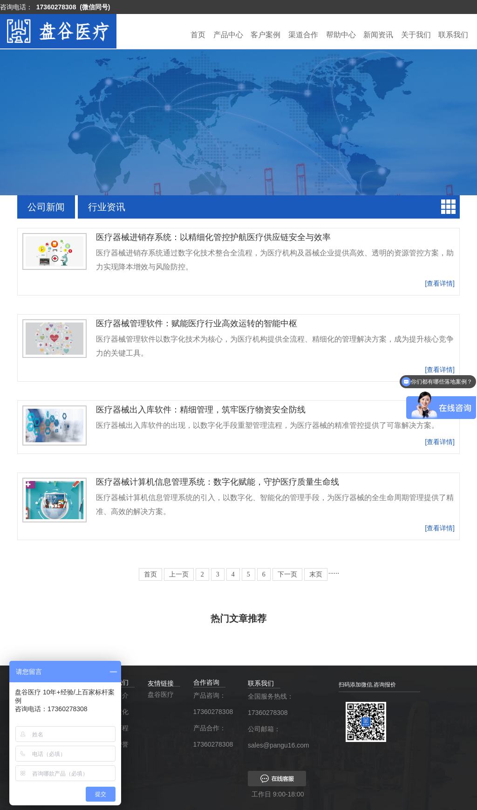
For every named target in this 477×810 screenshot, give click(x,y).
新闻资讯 (378, 35)
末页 (315, 574)
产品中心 (228, 35)
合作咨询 (206, 682)
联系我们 (453, 35)
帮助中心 (341, 35)
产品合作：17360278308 (211, 736)
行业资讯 (106, 207)
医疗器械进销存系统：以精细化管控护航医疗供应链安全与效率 (213, 237)
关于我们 (416, 35)
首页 (198, 35)
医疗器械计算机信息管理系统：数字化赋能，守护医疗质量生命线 (217, 482)
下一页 (287, 574)
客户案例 (265, 35)
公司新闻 (46, 207)
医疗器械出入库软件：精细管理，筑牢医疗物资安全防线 (201, 409)
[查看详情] (440, 283)
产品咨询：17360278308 (211, 703)
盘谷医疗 (161, 694)
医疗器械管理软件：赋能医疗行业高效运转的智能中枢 (196, 323)
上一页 (179, 574)
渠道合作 (303, 35)
